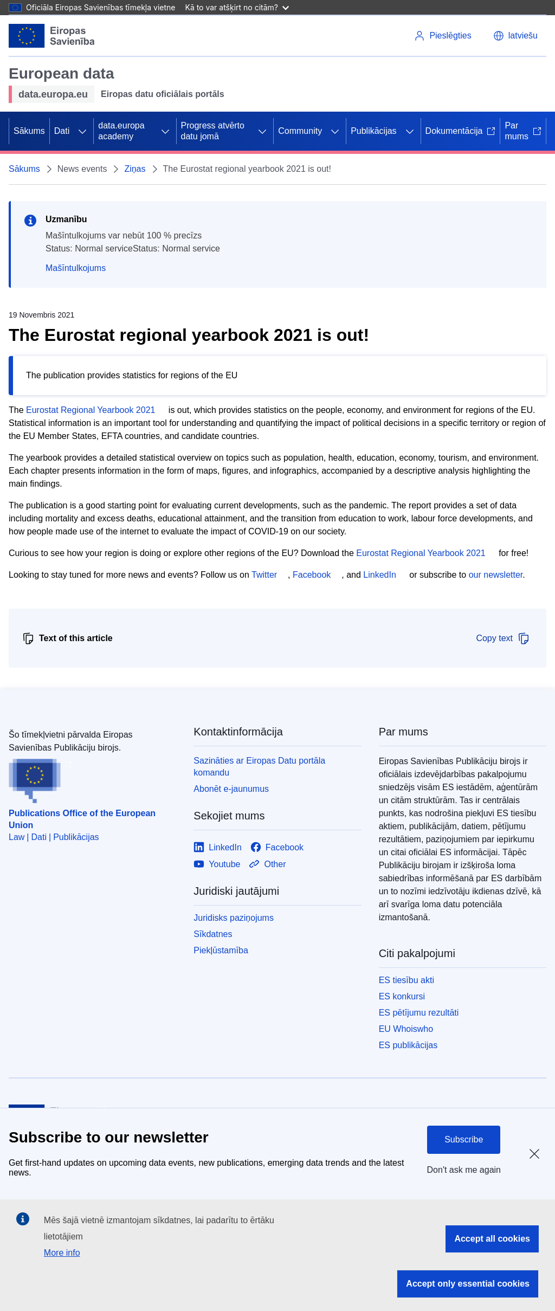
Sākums (29, 130)
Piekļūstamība (220, 950)
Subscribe (463, 1139)
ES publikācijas (408, 1045)
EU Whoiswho (406, 1029)
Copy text (503, 638)
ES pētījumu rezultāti (419, 1012)
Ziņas (134, 168)
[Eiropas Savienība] (52, 36)
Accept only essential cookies (468, 1283)
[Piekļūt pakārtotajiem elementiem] (82, 131)
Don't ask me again (464, 1169)
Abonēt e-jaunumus (231, 788)
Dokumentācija (460, 130)
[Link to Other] (267, 864)
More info (62, 1252)
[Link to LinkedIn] (217, 847)
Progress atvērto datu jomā (212, 131)
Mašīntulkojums (76, 268)
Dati (61, 130)
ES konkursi (402, 996)
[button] (515, 36)
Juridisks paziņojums (233, 917)
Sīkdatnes (212, 934)
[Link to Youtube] (216, 864)
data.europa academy (121, 131)
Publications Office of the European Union (82, 819)
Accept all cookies (492, 1238)
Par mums (523, 131)
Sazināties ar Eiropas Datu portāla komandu (259, 766)
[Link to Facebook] (277, 847)
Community (300, 130)
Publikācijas (373, 130)
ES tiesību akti (406, 980)
